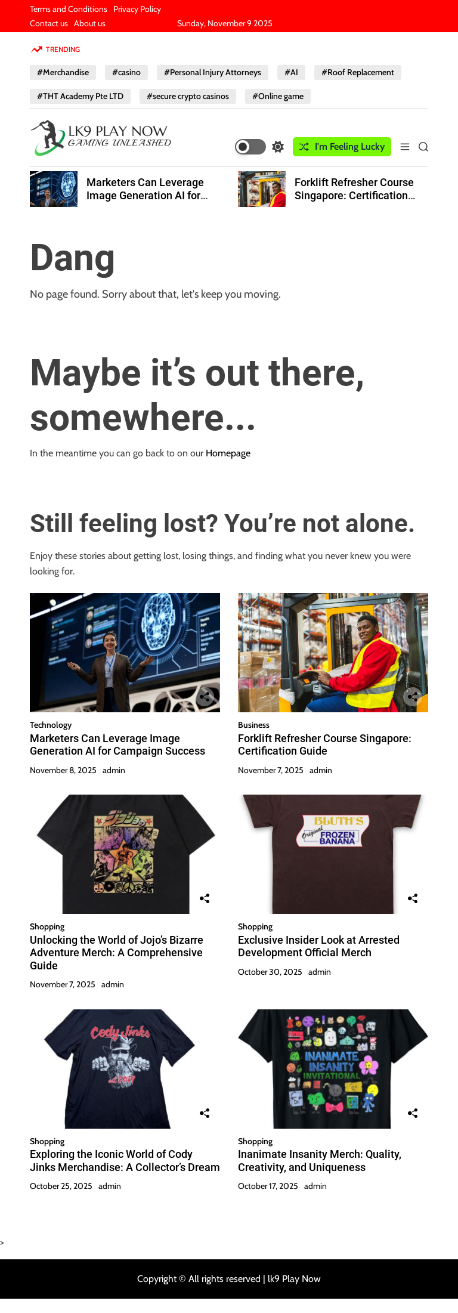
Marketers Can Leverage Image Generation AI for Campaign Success (145, 195)
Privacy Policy (137, 9)
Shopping (47, 926)
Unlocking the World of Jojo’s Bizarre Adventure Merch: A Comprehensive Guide (116, 953)
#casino (126, 72)
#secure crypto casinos (188, 96)
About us (90, 23)
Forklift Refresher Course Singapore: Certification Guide (354, 195)
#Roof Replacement (357, 72)
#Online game (278, 96)
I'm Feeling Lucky (342, 146)
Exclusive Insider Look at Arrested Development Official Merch (319, 946)
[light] (259, 147)
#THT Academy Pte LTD (80, 96)
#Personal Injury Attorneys (212, 72)
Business (254, 724)
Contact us (49, 23)
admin (114, 770)
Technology (51, 724)
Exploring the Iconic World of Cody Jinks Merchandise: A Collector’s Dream (125, 1160)
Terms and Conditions (68, 9)
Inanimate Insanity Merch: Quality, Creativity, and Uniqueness (319, 1160)
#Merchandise (63, 72)
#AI (291, 72)
